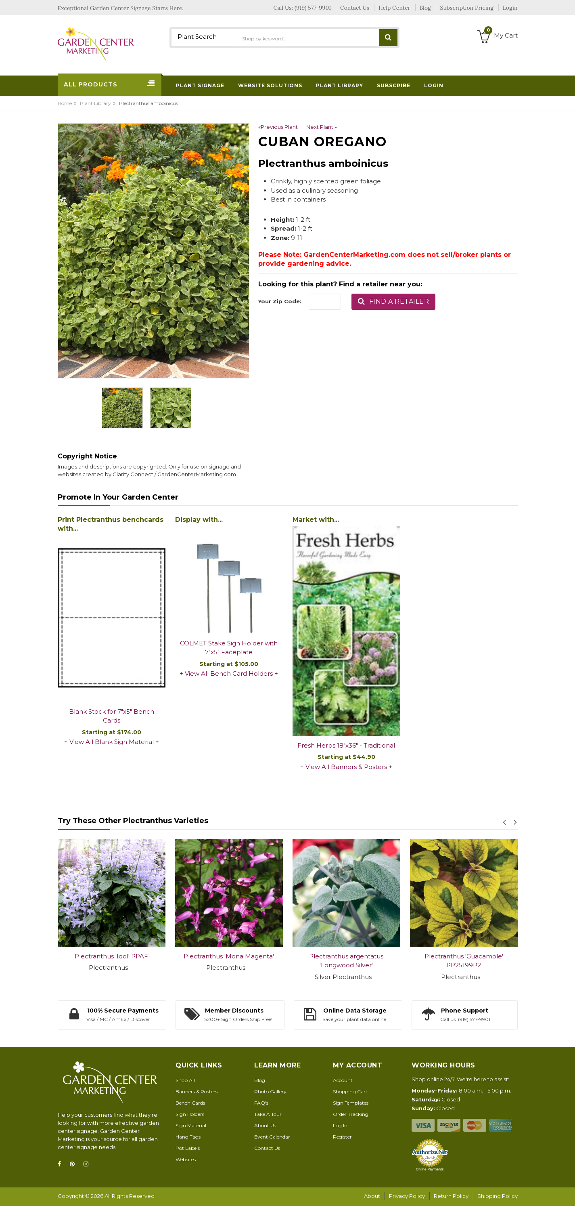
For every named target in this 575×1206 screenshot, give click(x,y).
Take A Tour (268, 1114)
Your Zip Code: (279, 301)
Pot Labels (188, 1148)
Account (343, 1080)
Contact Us (267, 1148)
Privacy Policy (407, 1196)
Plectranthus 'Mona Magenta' (229, 956)
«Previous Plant (278, 127)
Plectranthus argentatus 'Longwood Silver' (346, 960)
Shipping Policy (497, 1196)
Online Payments (430, 1169)
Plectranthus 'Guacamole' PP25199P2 (463, 960)
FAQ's (261, 1103)
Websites (186, 1159)
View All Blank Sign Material (111, 742)
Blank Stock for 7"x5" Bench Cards (111, 716)
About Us (265, 1125)
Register (342, 1137)
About (372, 1196)
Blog (259, 1080)
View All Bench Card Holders (229, 673)
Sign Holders (190, 1114)
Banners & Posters (196, 1091)
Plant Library (95, 103)
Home (65, 103)
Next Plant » (321, 127)
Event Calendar (272, 1137)
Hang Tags (188, 1137)
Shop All (185, 1080)
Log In (340, 1125)
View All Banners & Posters (346, 767)
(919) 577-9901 (313, 7)
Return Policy (451, 1196)
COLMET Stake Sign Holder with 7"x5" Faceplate (229, 647)
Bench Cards (190, 1103)
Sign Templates (350, 1103)
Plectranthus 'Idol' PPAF (111, 956)
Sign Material (191, 1125)
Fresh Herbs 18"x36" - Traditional (346, 745)
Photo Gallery (270, 1091)
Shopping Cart (350, 1091)
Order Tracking (350, 1114)
